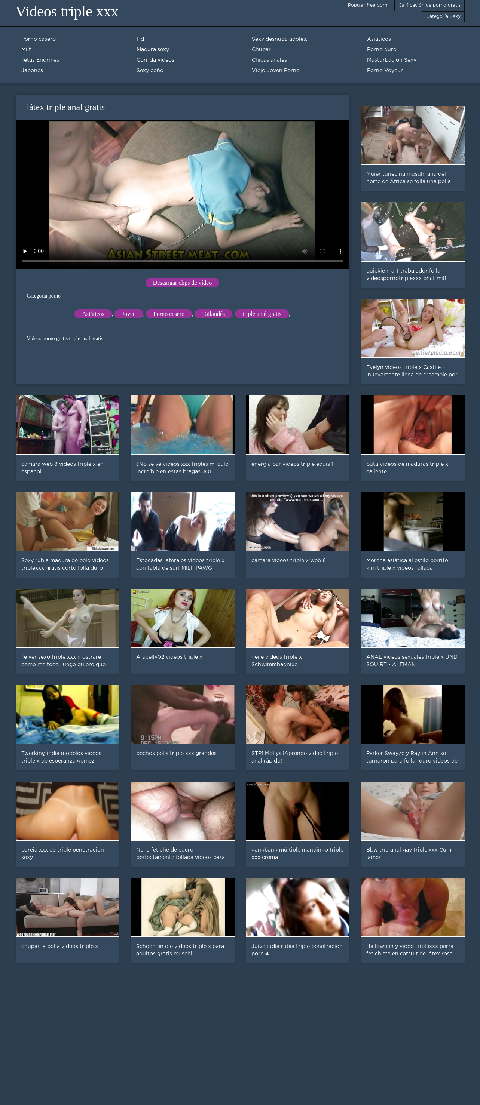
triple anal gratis (261, 314)
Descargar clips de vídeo (182, 283)
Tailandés (213, 314)
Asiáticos (93, 314)
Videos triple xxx (67, 11)
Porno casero (168, 314)
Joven (129, 314)
